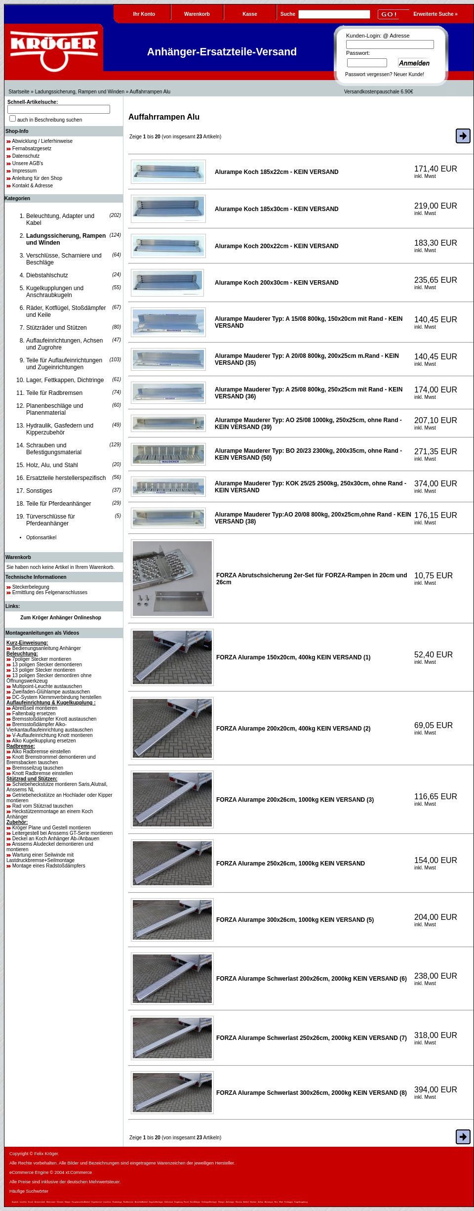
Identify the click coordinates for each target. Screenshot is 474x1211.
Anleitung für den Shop (37, 178)
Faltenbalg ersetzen (34, 713)
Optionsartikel (41, 537)
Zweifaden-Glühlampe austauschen (51, 691)
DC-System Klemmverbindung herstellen (57, 697)
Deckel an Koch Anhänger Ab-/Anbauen (55, 838)
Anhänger (230, 1202)
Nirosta (239, 1202)
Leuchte (23, 1202)
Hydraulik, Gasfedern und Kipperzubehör (59, 429)
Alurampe (269, 1202)
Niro (275, 1202)
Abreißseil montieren (34, 708)
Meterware (51, 1202)
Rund (186, 1202)
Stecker (253, 1202)
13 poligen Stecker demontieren (47, 664)
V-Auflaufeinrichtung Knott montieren (52, 735)
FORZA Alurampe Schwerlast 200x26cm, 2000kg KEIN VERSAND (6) (311, 978)
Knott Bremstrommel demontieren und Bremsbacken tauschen (51, 759)
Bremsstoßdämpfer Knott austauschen (54, 719)
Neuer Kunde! (409, 74)
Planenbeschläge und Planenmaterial (54, 409)
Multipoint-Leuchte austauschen (47, 686)
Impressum (24, 170)
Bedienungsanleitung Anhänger (46, 648)
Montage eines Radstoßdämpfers (48, 865)
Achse (260, 1202)
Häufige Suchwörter (28, 1191)
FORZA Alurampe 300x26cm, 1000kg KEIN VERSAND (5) (295, 919)
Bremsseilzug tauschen (37, 768)
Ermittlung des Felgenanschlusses (49, 592)
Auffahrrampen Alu (150, 91)
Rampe (221, 1202)
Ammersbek (40, 1202)
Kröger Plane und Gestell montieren (51, 827)
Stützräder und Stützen (56, 327)
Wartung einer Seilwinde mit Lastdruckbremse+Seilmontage (40, 857)
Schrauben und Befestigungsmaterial (53, 449)
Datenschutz (26, 156)
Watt (281, 1202)
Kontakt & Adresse (32, 185)
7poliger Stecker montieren (42, 659)
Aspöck (15, 1202)
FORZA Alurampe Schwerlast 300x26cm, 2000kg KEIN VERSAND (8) (311, 1092)
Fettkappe (288, 1202)
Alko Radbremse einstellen (41, 751)
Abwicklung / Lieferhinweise (42, 141)
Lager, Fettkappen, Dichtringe (65, 380)
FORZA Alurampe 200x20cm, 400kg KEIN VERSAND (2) (293, 728)
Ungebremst (96, 1202)
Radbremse (128, 1202)
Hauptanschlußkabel (80, 1202)
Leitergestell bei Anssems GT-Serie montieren (62, 833)
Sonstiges (39, 490)
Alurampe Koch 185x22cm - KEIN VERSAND (277, 172)
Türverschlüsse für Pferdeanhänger (50, 520)
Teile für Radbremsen (54, 392)
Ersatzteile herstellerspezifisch (66, 478)
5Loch (30, 1202)
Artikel (245, 1202)
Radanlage (117, 1202)
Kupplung (178, 1202)
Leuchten (107, 1202)
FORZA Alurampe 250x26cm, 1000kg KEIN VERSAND (290, 863)
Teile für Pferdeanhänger (58, 503)
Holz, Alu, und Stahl (52, 465)
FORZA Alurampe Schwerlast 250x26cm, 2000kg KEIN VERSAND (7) (311, 1038)
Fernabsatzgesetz (32, 148)
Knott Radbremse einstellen (42, 773)
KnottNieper (195, 1202)
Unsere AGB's (27, 163)
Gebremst (168, 1202)
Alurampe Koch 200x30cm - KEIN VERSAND (277, 282)
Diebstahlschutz (47, 275)
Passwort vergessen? (369, 74)
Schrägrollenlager (209, 1202)
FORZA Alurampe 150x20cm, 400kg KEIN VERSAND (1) (293, 657)
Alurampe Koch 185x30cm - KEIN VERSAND (277, 209)
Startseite (18, 91)
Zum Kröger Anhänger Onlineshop (60, 617)
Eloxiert (60, 1202)
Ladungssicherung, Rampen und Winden (79, 91)
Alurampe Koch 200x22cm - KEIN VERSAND (277, 246)
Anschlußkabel (141, 1202)
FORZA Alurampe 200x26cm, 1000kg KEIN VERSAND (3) (295, 799)
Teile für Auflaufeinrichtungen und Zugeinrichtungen (64, 364)
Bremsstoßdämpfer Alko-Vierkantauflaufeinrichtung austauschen (49, 727)
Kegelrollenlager (156, 1202)
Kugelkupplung (300, 1202)
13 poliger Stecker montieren (44, 670)
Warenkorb (18, 557)
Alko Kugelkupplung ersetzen (44, 740)
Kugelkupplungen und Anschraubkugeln (54, 292)
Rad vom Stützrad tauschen (42, 806)
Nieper (68, 1202)
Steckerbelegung (30, 587)
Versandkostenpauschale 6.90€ (378, 91)
